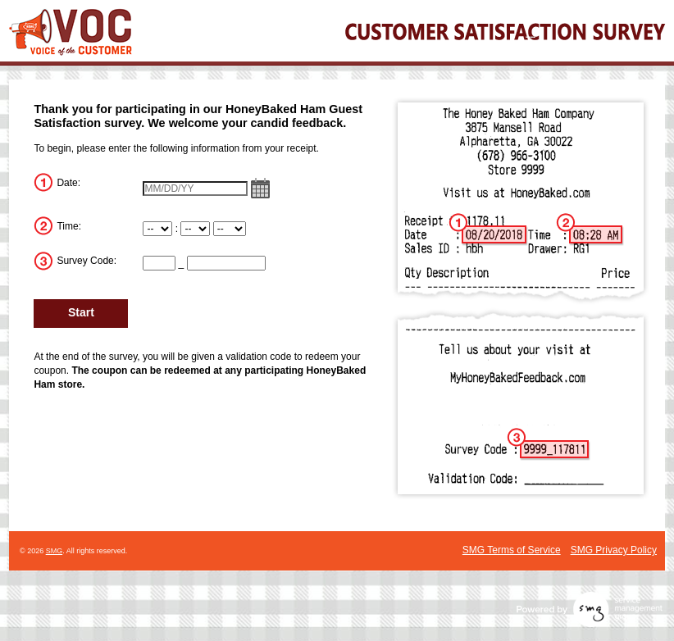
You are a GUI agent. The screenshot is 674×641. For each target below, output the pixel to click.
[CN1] (159, 263)
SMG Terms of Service (511, 550)
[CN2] (226, 263)
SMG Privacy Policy (614, 550)
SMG (54, 551)
